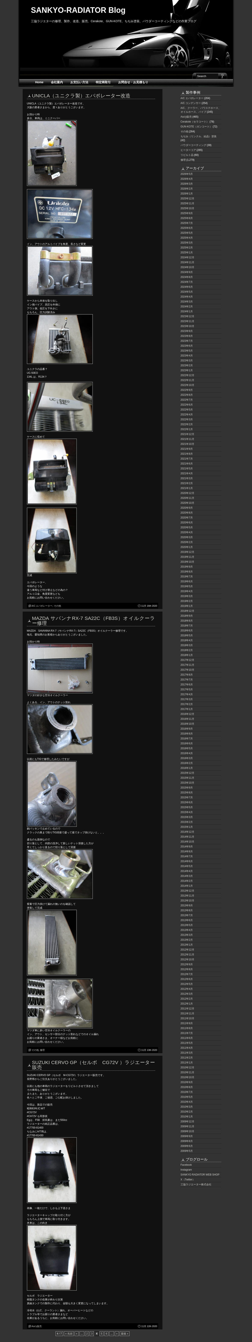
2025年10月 (187, 208)
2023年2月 (187, 365)
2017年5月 (187, 689)
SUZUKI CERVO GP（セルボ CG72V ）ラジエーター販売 (93, 1065)
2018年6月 (187, 630)
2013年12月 (187, 890)
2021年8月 (187, 453)
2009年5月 (187, 1150)
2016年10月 (187, 723)
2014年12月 (187, 831)
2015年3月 (187, 817)
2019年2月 (187, 601)
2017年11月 (187, 664)
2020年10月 (187, 502)
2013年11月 (187, 895)
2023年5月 (187, 350)
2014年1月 (187, 885)
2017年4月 (187, 694)
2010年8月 (187, 1087)
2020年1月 (187, 547)
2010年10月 (187, 1077)
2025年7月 (187, 223)
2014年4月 (187, 871)
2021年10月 (187, 443)
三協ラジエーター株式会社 (196, 1184)
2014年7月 (187, 856)
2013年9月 (187, 905)
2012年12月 (187, 949)
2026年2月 (187, 188)
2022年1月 (187, 429)
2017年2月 (187, 704)
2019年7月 (187, 576)
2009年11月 (187, 1126)
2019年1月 (187, 606)
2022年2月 (187, 424)
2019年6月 (187, 581)
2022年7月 (187, 399)
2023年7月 (187, 340)
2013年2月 (187, 939)
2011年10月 (187, 1018)
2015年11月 (187, 777)
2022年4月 (187, 414)
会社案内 (57, 82)
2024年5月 (187, 291)
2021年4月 (187, 473)
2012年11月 (187, 954)
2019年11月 (187, 556)
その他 (57, 606)
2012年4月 (187, 988)
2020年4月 (187, 532)
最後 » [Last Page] (124, 1333)
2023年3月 (187, 360)
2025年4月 (187, 237)
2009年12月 (187, 1121)
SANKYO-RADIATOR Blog (78, 10)
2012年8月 (187, 969)
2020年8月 (187, 512)
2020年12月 (187, 493)
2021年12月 (187, 434)
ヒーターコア (188, 150)
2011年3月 (187, 1052)
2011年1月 (187, 1062)
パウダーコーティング (193, 145)
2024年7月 (187, 281)
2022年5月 (187, 409)
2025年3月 (187, 242)
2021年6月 (187, 463)
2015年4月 (187, 812)
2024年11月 (187, 262)
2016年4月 (187, 753)
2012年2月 (187, 998)
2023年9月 (187, 331)
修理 (42, 1050)
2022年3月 (187, 419)
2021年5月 (187, 468)
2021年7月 (187, 458)
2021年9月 (187, 448)
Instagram (186, 1169)
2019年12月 (187, 552)
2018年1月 (187, 655)
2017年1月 (187, 709)
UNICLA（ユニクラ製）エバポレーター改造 (81, 95)
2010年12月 (187, 1067)
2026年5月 (187, 173)
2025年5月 (187, 232)
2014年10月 (187, 841)
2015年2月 (187, 822)
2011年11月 (187, 1013)
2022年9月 (187, 389)
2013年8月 (187, 910)
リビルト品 (187, 154)
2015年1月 (187, 826)
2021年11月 (187, 439)
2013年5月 (187, 925)
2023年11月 (187, 321)
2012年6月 (187, 979)
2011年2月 (187, 1057)
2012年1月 (187, 1003)
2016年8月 (187, 733)
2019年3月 (187, 596)
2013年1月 (187, 944)
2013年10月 (187, 900)
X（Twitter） (188, 1179)
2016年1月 (187, 768)
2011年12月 (187, 1008)
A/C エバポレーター (42, 606)
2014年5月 (187, 866)
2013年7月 (187, 915)
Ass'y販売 (37, 1326)
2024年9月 (187, 272)
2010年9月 (187, 1082)
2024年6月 (187, 286)
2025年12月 (187, 198)
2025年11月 (187, 203)
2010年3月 (187, 1106)
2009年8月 (187, 1141)
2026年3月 (187, 183)
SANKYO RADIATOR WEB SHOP (200, 1174)
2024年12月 (187, 257)
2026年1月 (187, 193)
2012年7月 (187, 974)
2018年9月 (187, 615)
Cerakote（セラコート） (195, 121)
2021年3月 (187, 478)
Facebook (186, 1164)
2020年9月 (187, 507)
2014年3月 (187, 876)
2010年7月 (187, 1092)
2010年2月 (187, 1111)
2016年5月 (187, 748)
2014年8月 (187, 851)
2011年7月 (187, 1033)
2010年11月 (187, 1072)
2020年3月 (187, 537)
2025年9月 (187, 213)
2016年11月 (187, 718)
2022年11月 (187, 380)
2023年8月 (187, 335)
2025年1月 (187, 252)
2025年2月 (187, 247)
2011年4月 (187, 1047)
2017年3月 (187, 699)
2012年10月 (187, 959)
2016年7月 (187, 738)
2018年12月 (187, 610)
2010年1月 (187, 1116)
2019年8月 (187, 571)
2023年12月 (187, 316)
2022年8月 (187, 394)
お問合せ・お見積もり (133, 82)
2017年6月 (187, 684)
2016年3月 (187, 758)
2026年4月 (187, 178)
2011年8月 (187, 1028)
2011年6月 (187, 1038)
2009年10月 (187, 1131)
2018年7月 (187, 625)
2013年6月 (187, 920)
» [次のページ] (117, 1333)
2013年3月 (187, 934)
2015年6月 (187, 802)
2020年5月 (187, 527)
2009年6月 (187, 1146)
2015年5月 (187, 807)
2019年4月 (187, 591)
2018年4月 (187, 640)
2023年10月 (187, 326)
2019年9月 (187, 566)
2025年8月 (187, 218)
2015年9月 (187, 787)
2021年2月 (187, 483)
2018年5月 (187, 635)
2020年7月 (187, 517)
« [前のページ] (76, 1333)
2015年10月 (187, 782)
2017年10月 (187, 669)
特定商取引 (103, 82)
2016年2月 (187, 763)
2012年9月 (187, 964)
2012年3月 (187, 993)
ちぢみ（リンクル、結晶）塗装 (199, 136)
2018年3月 (187, 645)
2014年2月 (187, 880)
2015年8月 (187, 792)
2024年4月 (187, 296)
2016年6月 (187, 743)
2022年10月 (187, 385)
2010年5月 (187, 1096)
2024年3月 (187, 301)
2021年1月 (187, 488)
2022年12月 (187, 375)
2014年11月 (187, 836)
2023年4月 (187, 355)
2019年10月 (187, 561)
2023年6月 (187, 345)
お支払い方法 (79, 82)
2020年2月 (187, 542)
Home (39, 82)
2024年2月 (187, 306)
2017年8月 (187, 674)
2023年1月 (187, 370)
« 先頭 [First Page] (68, 1333)
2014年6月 (187, 861)
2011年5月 (187, 1042)
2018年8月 (187, 620)
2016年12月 (187, 714)
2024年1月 (187, 311)
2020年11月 (187, 497)
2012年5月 (187, 984)
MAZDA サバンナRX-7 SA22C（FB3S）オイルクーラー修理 (93, 620)
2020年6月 (187, 522)
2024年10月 (187, 267)
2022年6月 (187, 404)
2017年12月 (187, 660)
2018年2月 (187, 650)
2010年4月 (187, 1101)
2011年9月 (187, 1023)
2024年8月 (187, 277)
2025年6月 (187, 227)
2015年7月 (187, 797)
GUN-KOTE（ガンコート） (196, 126)
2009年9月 (187, 1136)
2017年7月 (187, 679)
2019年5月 (187, 586)
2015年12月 (187, 772)
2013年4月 (187, 930)
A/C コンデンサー (191, 103)
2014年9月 (187, 846)
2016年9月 (187, 728)
